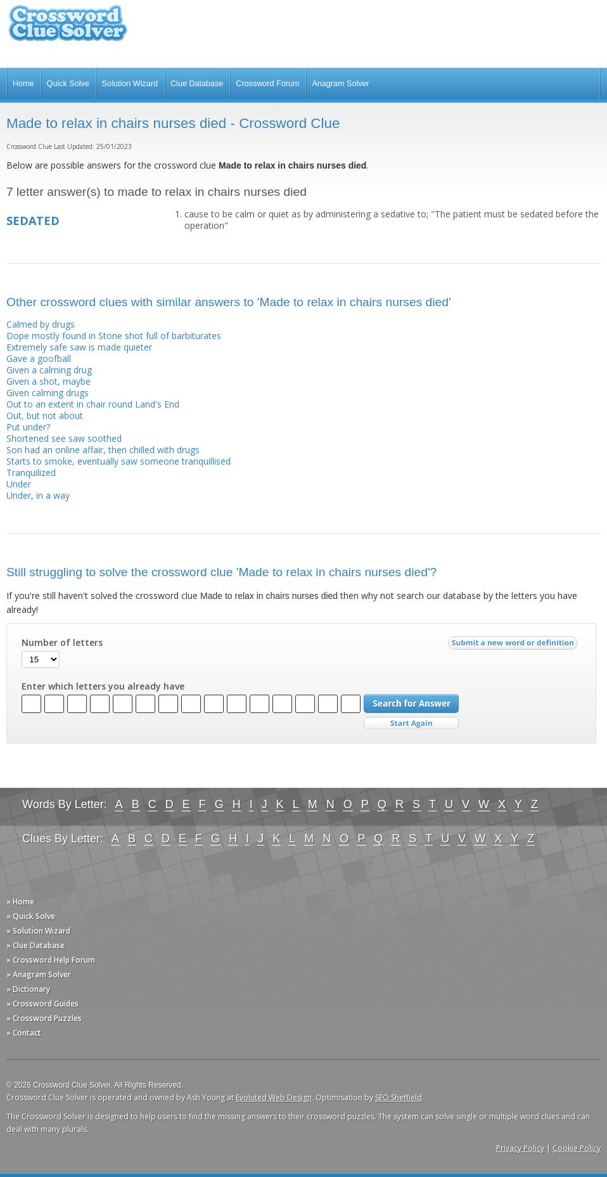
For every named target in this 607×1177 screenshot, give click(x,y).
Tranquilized (31, 472)
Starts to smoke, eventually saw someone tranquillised (118, 461)
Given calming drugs (47, 393)
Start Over (411, 723)
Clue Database (196, 83)
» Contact (23, 1032)
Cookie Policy (577, 1148)
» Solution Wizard (38, 930)
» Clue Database (35, 945)
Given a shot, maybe (48, 381)
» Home (20, 901)
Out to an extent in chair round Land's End (92, 404)
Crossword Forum (267, 83)
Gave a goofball (38, 358)
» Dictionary (28, 989)
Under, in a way (38, 495)
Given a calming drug (49, 370)
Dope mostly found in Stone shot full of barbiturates (113, 336)
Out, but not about (44, 415)
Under (18, 484)
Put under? (28, 427)
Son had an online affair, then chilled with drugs (103, 450)
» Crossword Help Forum (50, 960)
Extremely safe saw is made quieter (79, 347)
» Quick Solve (30, 916)
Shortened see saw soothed (64, 438)
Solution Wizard (130, 83)
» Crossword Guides (42, 1003)
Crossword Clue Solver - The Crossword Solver (68, 29)
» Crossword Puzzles (44, 1018)
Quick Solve (68, 83)
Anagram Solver (340, 83)
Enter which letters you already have (103, 686)
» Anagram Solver (38, 974)
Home (23, 83)
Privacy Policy (520, 1148)
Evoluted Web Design (274, 1097)
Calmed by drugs (40, 324)
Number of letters (62, 642)
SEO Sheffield (398, 1097)
